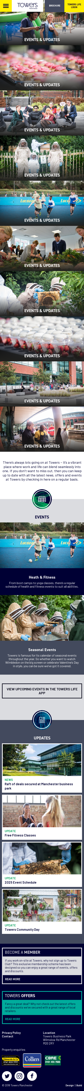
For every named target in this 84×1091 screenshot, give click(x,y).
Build (79, 1085)
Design (70, 1085)
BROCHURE (54, 5)
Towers (15, 1085)
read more (12, 979)
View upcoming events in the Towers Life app (42, 691)
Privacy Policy (11, 1032)
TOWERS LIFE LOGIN (74, 6)
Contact (7, 1036)
